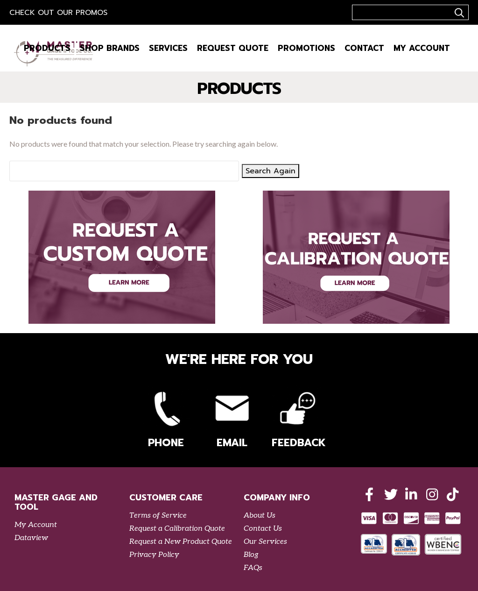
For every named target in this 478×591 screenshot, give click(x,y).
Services (168, 48)
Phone (166, 417)
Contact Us (263, 528)
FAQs (253, 567)
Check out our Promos (58, 12)
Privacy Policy (154, 554)
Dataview (31, 538)
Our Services (265, 541)
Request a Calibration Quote (177, 528)
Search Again (270, 171)
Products (47, 48)
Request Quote (232, 48)
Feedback (297, 417)
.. (458, 12)
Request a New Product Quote (180, 541)
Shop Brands (110, 48)
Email (232, 417)
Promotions (306, 48)
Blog (251, 554)
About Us (259, 515)
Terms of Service (158, 515)
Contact (364, 48)
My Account (422, 48)
